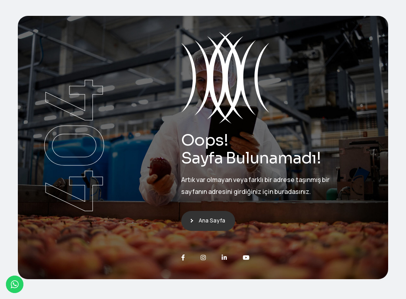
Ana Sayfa (212, 220)
